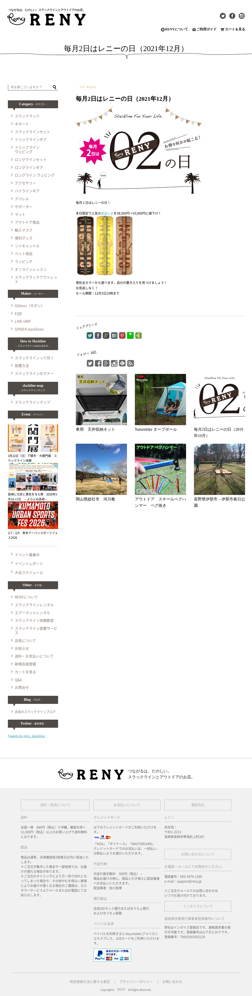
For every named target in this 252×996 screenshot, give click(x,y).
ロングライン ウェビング (35, 175)
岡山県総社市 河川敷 (95, 499)
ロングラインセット (31, 159)
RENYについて (176, 29)
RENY (121, 989)
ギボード (107, 213)
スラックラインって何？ (34, 358)
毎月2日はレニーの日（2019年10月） (218, 432)
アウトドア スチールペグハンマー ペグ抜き (160, 502)
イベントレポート (29, 564)
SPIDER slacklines (29, 329)
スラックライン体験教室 (34, 620)
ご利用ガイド (206, 29)
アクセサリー (25, 183)
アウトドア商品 (27, 222)
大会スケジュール (29, 572)
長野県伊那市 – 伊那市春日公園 (219, 502)
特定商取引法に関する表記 (90, 981)
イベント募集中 (27, 555)
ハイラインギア (27, 191)
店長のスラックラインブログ (35, 711)
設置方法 (22, 365)
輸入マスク (23, 230)
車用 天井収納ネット (95, 429)
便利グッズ (23, 238)
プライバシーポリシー (136, 981)
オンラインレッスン (31, 269)
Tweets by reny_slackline (26, 736)
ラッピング (23, 261)
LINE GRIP (23, 321)
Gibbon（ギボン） (29, 305)
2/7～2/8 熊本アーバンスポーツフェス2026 (33, 532)
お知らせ (22, 648)
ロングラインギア (29, 167)
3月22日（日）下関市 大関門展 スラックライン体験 (33, 455)
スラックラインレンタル (34, 605)
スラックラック (27, 116)
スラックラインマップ (32, 402)
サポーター (23, 207)
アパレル (22, 199)
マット (20, 214)
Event (33, 414)
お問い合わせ (172, 981)
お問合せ (22, 687)
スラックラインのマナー (34, 373)
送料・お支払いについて (34, 656)
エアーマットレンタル (32, 613)
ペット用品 (23, 253)
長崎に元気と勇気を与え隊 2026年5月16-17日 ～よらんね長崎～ (33, 494)
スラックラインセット (32, 132)
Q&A (18, 680)
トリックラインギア (31, 139)
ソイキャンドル (27, 246)
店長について (25, 640)
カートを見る (235, 29)
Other (33, 585)
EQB (18, 313)
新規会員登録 (25, 664)
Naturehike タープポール (156, 429)
